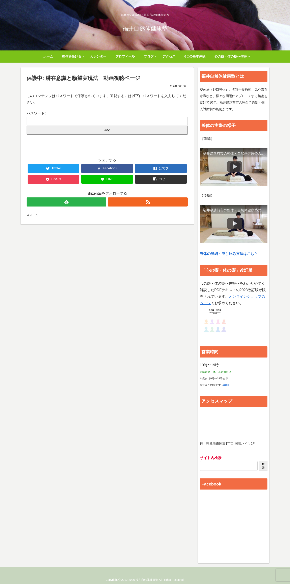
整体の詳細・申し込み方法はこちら (229, 254)
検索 (263, 465)
